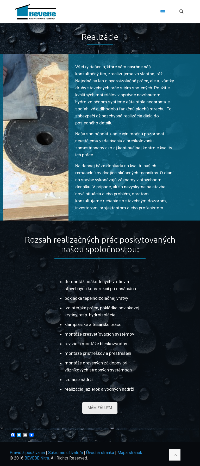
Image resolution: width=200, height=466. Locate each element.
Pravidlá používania (27, 452)
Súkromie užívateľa (65, 452)
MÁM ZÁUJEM (100, 408)
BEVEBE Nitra (36, 458)
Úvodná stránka (100, 452)
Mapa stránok (129, 452)
